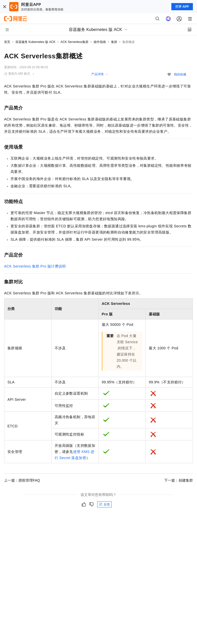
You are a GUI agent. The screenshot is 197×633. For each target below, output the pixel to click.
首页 (7, 42)
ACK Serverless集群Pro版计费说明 (35, 266)
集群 (114, 42)
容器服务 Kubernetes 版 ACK (35, 42)
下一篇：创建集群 (178, 480)
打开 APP (182, 6)
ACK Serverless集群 (74, 42)
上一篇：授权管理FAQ (22, 480)
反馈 (104, 504)
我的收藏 (180, 74)
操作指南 (100, 42)
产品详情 (97, 74)
